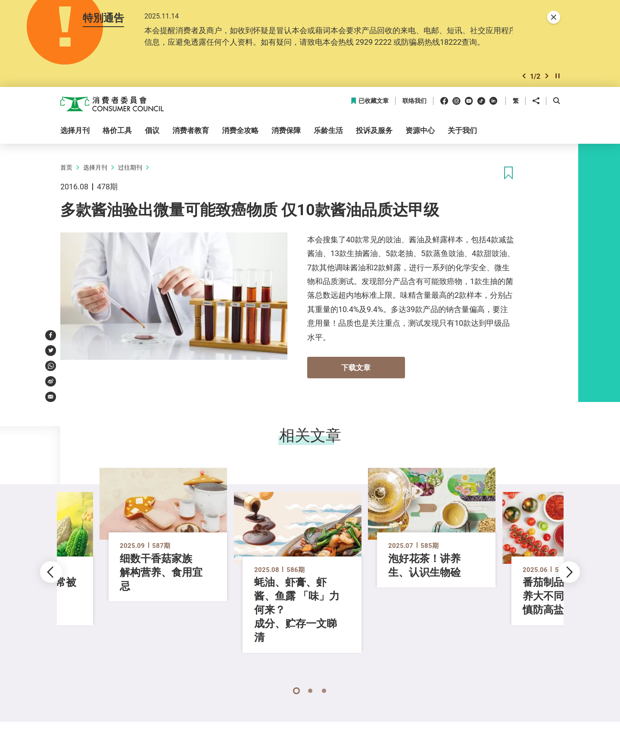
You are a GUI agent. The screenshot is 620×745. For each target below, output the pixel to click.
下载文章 (356, 369)
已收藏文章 (369, 102)
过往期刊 (130, 169)
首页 (66, 169)
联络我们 (414, 102)
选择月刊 (95, 169)
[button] (524, 77)
